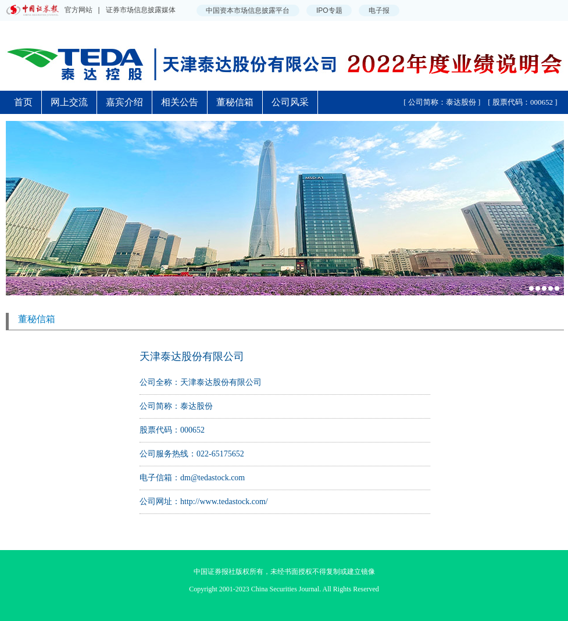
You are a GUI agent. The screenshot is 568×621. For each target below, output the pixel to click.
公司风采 (290, 102)
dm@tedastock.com (212, 477)
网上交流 (69, 102)
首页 (23, 102)
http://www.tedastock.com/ (224, 501)
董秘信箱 (234, 102)
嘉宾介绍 (124, 102)
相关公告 (179, 102)
